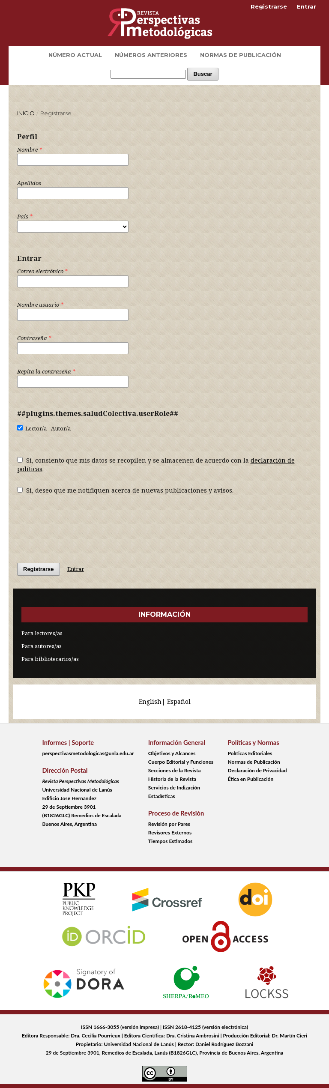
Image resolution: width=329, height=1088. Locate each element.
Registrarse (269, 6)
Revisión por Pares (169, 824)
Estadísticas (161, 796)
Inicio (26, 113)
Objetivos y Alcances (171, 753)
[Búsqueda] (148, 74)
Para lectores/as (42, 633)
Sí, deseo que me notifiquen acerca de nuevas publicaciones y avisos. (125, 490)
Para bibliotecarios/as (50, 659)
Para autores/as (41, 646)
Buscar (202, 74)
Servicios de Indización (174, 787)
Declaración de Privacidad (257, 770)
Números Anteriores (151, 54)
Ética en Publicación (251, 779)
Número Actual (75, 54)
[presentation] (82, 524)
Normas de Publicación (240, 54)
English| (153, 701)
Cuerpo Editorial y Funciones (180, 762)
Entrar (306, 6)
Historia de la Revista (172, 779)
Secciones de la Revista (174, 770)
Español (179, 701)
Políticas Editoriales (250, 753)
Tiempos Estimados (170, 841)
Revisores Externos (169, 832)
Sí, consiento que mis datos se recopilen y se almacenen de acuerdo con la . (156, 464)
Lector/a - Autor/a (44, 428)
